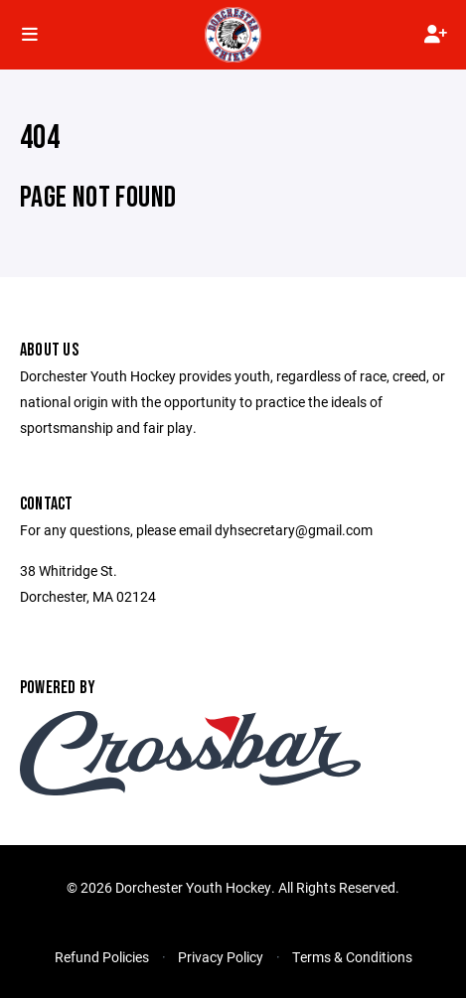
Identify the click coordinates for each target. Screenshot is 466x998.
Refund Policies (102, 956)
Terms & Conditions (352, 956)
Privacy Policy (220, 956)
